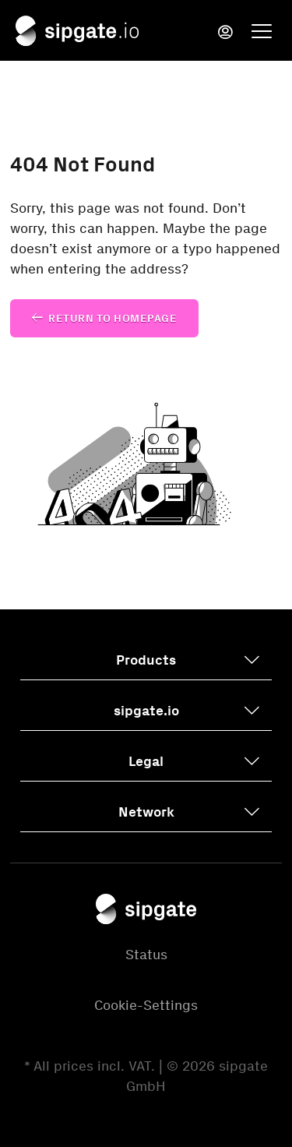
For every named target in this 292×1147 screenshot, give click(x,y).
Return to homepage (112, 318)
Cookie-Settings (146, 1005)
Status (146, 954)
